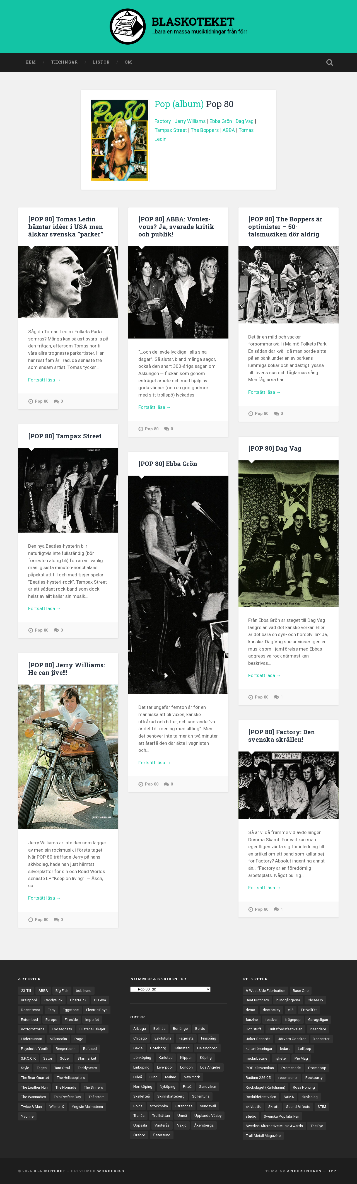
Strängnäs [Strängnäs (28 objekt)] (183, 1106)
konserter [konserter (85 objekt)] (321, 1038)
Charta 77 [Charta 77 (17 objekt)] (78, 1000)
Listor (101, 62)
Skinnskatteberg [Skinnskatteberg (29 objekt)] (171, 1096)
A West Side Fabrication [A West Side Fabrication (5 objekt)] (265, 990)
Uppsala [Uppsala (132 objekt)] (140, 1125)
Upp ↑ (333, 1171)
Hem (30, 62)
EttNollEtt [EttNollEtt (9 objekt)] (309, 1009)
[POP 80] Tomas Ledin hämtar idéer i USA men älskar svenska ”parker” (65, 226)
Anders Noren (304, 1171)
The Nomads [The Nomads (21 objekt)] (65, 1087)
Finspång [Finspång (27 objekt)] (208, 1038)
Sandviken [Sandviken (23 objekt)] (207, 1086)
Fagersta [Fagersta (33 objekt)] (186, 1038)
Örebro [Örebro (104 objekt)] (139, 1135)
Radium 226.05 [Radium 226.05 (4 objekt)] (258, 1077)
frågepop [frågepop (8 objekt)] (293, 1019)
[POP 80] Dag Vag (274, 448)
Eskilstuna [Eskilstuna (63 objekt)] (163, 1038)
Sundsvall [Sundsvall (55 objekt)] (208, 1106)
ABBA (229, 130)
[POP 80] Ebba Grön (167, 463)
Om (128, 62)
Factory (163, 121)
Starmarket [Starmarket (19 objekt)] (87, 1058)
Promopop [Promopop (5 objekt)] (317, 1067)
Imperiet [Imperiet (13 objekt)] (92, 1019)
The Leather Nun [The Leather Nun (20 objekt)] (34, 1087)
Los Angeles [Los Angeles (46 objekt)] (210, 1067)
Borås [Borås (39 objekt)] (200, 1028)
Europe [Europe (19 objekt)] (51, 1019)
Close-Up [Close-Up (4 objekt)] (315, 1000)
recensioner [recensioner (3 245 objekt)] (288, 1077)
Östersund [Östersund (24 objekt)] (161, 1135)
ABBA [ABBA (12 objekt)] (43, 990)
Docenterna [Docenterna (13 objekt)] (30, 1009)
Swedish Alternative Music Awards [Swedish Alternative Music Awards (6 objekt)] (274, 1125)
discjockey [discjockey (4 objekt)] (271, 1009)
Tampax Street (171, 130)
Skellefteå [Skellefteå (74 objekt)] (141, 1096)
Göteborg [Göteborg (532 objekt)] (158, 1048)
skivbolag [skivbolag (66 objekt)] (309, 1096)
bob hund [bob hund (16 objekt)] (83, 990)
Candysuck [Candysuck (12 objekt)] (53, 1000)
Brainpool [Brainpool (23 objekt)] (29, 1000)
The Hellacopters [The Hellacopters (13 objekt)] (71, 1077)
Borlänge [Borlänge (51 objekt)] (180, 1028)
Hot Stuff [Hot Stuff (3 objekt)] (253, 1029)
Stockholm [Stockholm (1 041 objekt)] (159, 1106)
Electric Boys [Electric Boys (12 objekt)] (96, 1009)
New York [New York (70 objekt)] (192, 1077)
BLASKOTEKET (49, 1171)
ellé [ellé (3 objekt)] (290, 1009)
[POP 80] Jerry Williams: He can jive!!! (66, 668)
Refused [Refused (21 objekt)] (90, 1048)
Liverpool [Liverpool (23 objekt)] (165, 1067)
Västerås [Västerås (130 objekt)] (162, 1125)
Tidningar (64, 62)
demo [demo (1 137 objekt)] (250, 1009)
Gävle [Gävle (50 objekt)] (138, 1048)
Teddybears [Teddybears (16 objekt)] (87, 1067)
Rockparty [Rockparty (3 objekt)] (313, 1077)
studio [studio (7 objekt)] (251, 1116)
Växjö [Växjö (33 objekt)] (182, 1125)
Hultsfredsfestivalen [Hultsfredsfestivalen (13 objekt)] (285, 1029)
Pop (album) (179, 104)
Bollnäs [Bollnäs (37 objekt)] (159, 1028)
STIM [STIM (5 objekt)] (322, 1106)
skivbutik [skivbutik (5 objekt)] (253, 1106)
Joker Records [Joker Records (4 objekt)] (258, 1038)
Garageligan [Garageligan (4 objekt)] (318, 1019)
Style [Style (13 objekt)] (25, 1067)
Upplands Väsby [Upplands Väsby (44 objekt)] (207, 1115)
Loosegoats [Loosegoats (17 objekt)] (62, 1029)
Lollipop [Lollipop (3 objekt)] (304, 1048)
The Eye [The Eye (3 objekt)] (316, 1125)
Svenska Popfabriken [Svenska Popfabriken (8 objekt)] (281, 1116)
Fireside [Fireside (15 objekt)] (71, 1019)
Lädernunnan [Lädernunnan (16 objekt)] (31, 1038)
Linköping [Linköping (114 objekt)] (141, 1067)
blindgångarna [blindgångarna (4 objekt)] (288, 1000)
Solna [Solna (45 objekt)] (138, 1106)
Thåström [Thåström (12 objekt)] (96, 1096)
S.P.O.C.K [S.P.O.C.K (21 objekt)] (28, 1058)
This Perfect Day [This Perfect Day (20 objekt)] (67, 1096)
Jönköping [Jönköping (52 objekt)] (142, 1057)
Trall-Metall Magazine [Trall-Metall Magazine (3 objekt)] (263, 1135)
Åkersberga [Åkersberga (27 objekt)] (204, 1125)
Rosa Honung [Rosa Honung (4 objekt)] (304, 1087)
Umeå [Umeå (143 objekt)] (182, 1115)
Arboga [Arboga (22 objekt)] (139, 1028)
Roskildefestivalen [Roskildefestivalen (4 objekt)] (261, 1096)
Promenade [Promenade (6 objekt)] (291, 1067)
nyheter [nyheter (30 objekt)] (281, 1058)
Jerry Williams (190, 121)
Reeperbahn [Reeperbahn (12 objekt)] (66, 1048)
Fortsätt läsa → (44, 380)
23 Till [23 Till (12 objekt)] (26, 990)
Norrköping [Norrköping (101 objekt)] (142, 1086)
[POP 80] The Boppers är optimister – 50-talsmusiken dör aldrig (285, 226)
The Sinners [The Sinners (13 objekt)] (93, 1087)
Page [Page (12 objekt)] (78, 1038)
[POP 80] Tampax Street (65, 436)
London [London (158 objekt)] (186, 1067)
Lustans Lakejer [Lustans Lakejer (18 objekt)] (92, 1029)
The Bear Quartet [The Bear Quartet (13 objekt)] (35, 1077)
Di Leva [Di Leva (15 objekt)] (100, 1000)
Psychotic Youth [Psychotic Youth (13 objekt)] (34, 1048)
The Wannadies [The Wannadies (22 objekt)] (33, 1096)
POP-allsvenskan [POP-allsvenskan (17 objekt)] (260, 1067)
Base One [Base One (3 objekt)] (300, 990)
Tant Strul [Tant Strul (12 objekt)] (62, 1067)
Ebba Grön (220, 121)
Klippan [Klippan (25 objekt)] (186, 1057)
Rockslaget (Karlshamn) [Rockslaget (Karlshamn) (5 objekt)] (265, 1087)
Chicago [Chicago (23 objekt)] (140, 1038)
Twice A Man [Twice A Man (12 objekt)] (31, 1106)
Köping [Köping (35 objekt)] (206, 1057)
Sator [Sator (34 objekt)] (47, 1058)
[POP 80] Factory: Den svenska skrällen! (281, 735)
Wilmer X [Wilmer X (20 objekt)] (56, 1106)
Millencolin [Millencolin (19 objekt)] (58, 1038)
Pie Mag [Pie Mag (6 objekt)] (301, 1058)
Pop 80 (41, 401)
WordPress (110, 1171)
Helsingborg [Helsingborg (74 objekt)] (207, 1048)
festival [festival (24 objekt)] (271, 1019)
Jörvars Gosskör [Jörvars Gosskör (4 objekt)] (292, 1038)
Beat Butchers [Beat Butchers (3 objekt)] (257, 1000)
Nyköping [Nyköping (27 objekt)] (167, 1086)
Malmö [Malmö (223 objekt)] (170, 1077)
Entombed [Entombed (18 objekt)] (29, 1019)
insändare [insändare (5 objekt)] (318, 1029)
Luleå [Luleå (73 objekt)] (137, 1077)
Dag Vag (245, 121)
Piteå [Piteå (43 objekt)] (187, 1086)
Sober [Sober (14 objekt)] (65, 1058)
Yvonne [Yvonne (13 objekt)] (27, 1116)
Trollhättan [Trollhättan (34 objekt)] (161, 1115)
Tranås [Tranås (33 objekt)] (138, 1115)
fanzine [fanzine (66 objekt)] (252, 1019)
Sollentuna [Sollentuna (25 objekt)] (200, 1096)
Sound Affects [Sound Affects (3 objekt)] (298, 1106)
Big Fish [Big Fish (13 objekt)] (62, 990)
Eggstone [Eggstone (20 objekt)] (71, 1009)
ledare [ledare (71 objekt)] (285, 1048)
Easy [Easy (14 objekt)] (51, 1009)
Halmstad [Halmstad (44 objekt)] (182, 1048)
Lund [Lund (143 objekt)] (153, 1077)
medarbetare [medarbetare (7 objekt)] (256, 1058)
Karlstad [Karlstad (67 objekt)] (166, 1057)
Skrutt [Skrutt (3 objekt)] (273, 1106)
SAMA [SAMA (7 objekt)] (289, 1096)
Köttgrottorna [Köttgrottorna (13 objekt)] (32, 1029)
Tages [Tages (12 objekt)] (42, 1067)
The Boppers (204, 130)
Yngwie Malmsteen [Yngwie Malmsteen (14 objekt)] (87, 1106)
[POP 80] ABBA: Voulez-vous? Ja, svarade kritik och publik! (176, 226)
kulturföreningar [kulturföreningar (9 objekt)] (259, 1048)
